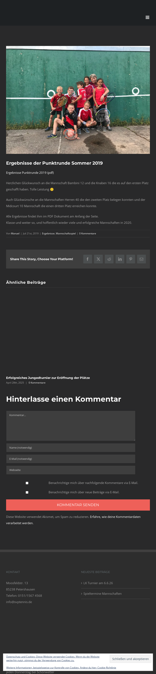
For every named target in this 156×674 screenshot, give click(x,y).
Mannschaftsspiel (66, 233)
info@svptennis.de (19, 602)
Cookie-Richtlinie (107, 667)
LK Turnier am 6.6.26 (98, 583)
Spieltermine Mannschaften (102, 593)
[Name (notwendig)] (70, 447)
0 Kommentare (87, 233)
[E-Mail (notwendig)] (70, 458)
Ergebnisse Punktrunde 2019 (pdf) (30, 173)
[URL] (70, 470)
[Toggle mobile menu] (148, 17)
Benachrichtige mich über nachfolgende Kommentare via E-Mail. (93, 483)
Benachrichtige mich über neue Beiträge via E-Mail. (84, 492)
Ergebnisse (48, 233)
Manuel (15, 233)
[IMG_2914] (78, 100)
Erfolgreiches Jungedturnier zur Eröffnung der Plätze (48, 378)
